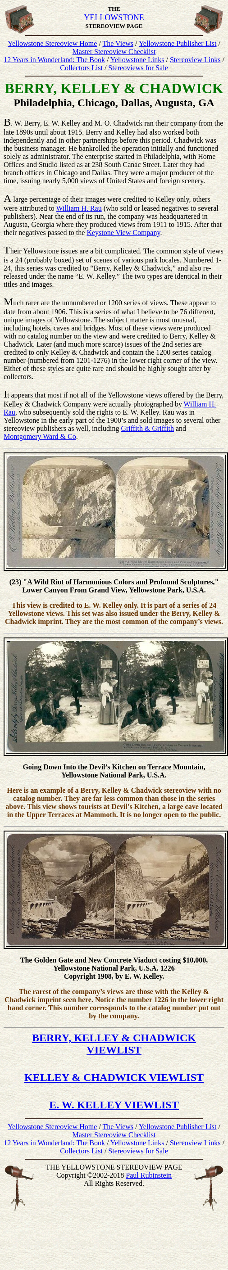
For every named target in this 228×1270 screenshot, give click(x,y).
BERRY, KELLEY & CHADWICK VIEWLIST (114, 1044)
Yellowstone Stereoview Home (52, 43)
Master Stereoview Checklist (114, 51)
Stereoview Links (195, 59)
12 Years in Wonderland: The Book (54, 59)
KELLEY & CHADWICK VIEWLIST (114, 1077)
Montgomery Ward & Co (40, 436)
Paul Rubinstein (149, 1175)
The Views (118, 43)
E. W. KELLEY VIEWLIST (113, 1105)
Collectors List (81, 68)
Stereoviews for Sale (138, 68)
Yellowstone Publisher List (178, 43)
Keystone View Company (123, 232)
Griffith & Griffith (147, 428)
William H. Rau (79, 208)
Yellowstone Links (137, 59)
